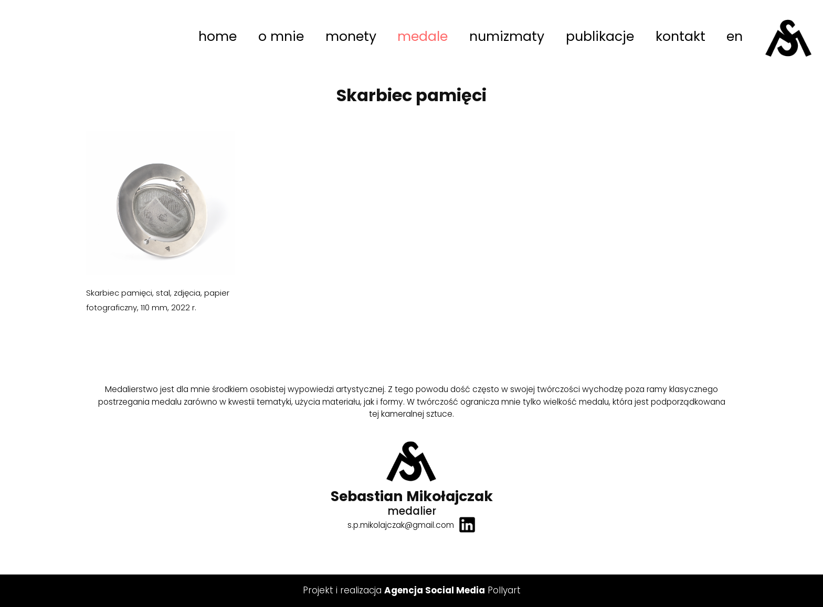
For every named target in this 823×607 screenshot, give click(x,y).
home (217, 36)
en (734, 36)
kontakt (680, 36)
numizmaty (506, 36)
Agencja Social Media (434, 590)
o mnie (281, 36)
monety (350, 36)
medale (422, 36)
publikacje (600, 36)
